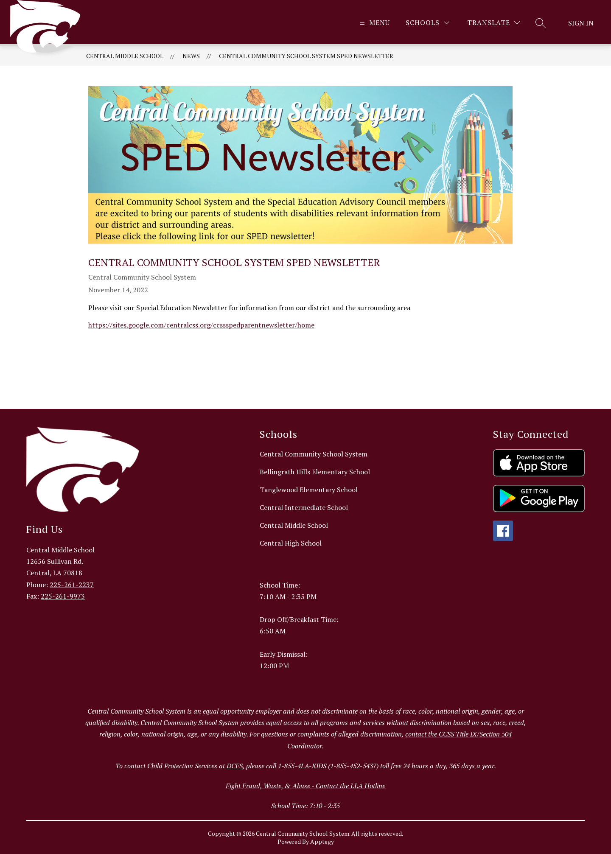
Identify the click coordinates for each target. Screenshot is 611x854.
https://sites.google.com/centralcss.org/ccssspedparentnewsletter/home (201, 325)
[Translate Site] (493, 22)
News (191, 56)
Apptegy (322, 841)
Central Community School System (313, 454)
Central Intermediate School (304, 507)
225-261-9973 (63, 596)
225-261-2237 (72, 584)
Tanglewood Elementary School (309, 489)
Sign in (581, 23)
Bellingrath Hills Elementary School (315, 471)
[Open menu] (373, 22)
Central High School (291, 543)
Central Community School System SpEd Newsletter (306, 56)
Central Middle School (124, 56)
